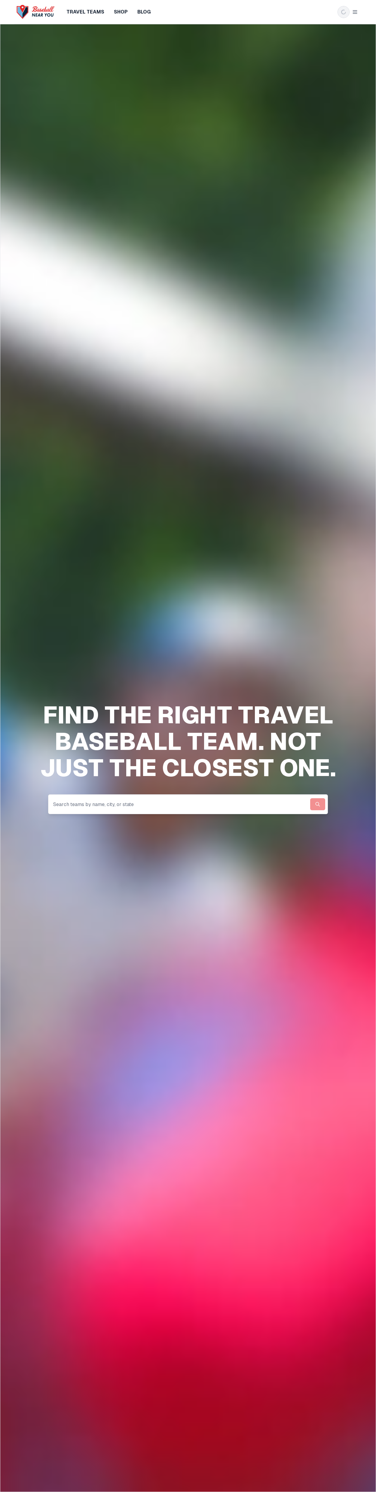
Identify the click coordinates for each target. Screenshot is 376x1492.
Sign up (324, 12)
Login (350, 12)
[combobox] (188, 804)
